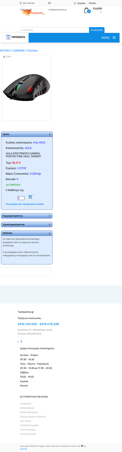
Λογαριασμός (26, 404)
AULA (28, 148)
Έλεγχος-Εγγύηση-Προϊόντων (33, 417)
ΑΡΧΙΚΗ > (6, 50)
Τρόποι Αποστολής (28, 434)
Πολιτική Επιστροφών (29, 425)
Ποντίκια (32, 50)
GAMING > (20, 50)
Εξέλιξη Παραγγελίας (29, 412)
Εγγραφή (81, 3)
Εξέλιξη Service (27, 408)
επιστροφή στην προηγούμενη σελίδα (25, 204)
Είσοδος (92, 3)
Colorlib (23, 449)
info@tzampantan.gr (57, 10)
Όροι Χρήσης (25, 421)
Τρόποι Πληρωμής (28, 430)
